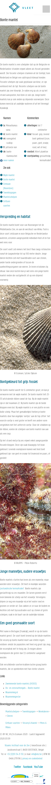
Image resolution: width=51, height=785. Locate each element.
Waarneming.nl (11, 692)
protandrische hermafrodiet (12, 588)
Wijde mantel (8, 175)
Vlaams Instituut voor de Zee (17, 745)
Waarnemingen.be (13, 697)
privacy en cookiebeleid (32, 758)
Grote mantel (9, 179)
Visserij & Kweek (30, 723)
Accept (14, 782)
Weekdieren (43, 711)
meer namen (8, 160)
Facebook (27, 767)
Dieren (10, 716)
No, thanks (25, 782)
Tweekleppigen (9, 192)
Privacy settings (36, 775)
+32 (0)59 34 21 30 (15, 754)
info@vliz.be (36, 754)
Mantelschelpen (10, 197)
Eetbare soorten (12, 723)
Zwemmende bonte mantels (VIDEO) (21, 684)
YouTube (38, 767)
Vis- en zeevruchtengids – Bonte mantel (22, 688)
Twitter (17, 767)
